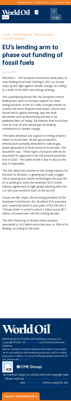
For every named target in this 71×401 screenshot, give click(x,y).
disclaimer (24, 359)
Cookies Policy (60, 378)
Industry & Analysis (44, 34)
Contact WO (61, 2)
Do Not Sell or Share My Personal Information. (40, 386)
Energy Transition (22, 34)
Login (55, 17)
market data (32, 342)
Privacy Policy (34, 382)
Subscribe (42, 2)
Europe (6, 34)
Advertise (25, 2)
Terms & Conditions (37, 378)
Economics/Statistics (13, 38)
